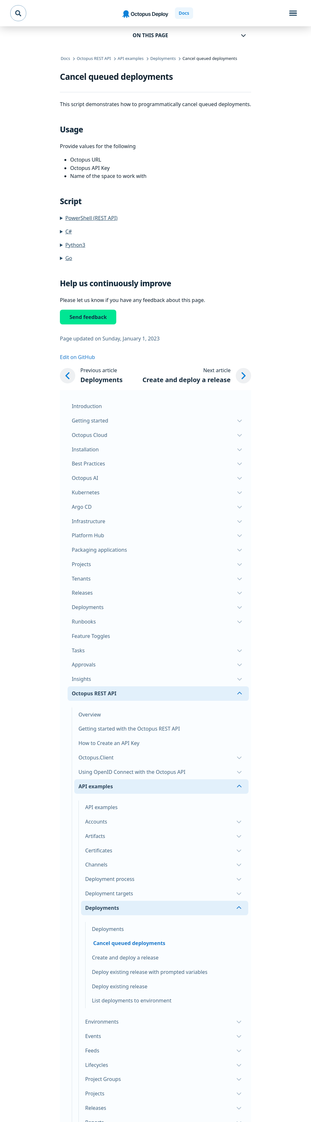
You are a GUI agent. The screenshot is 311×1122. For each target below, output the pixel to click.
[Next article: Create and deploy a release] (197, 375)
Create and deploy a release (125, 957)
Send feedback (88, 317)
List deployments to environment (131, 1000)
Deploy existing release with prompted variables (150, 971)
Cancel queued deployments (129, 943)
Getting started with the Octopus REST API (129, 728)
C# (68, 231)
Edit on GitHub (77, 357)
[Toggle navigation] (293, 13)
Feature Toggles (91, 636)
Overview (89, 714)
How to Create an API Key (108, 743)
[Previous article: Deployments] (91, 375)
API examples (101, 807)
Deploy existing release (119, 986)
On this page (150, 35)
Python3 (75, 244)
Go (68, 258)
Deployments (108, 929)
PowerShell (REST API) (91, 218)
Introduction (87, 406)
